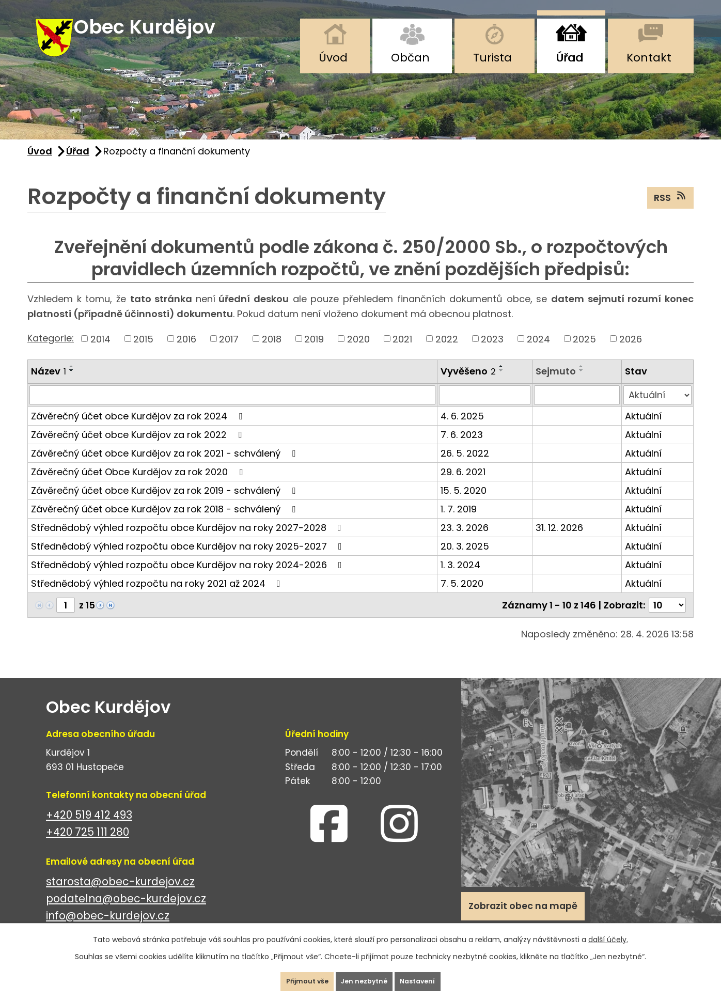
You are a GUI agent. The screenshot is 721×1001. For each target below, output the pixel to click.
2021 (402, 352)
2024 (538, 352)
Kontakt (648, 58)
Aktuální (643, 429)
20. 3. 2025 (465, 559)
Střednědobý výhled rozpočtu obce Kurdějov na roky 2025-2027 (188, 559)
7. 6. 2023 (462, 448)
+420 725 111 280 (87, 845)
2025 (584, 352)
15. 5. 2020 (464, 503)
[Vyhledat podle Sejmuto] (577, 408)
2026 (630, 352)
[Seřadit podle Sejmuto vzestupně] (581, 380)
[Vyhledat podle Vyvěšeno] (484, 408)
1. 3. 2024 (460, 578)
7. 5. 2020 (462, 596)
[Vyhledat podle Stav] (657, 408)
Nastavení (435, 977)
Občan (410, 58)
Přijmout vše (290, 977)
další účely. (608, 931)
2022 (446, 352)
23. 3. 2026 (465, 541)
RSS (670, 210)
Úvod (333, 58)
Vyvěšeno (468, 385)
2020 (358, 352)
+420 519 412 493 (89, 828)
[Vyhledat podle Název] (232, 408)
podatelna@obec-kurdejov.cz (126, 911)
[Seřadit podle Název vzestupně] (71, 380)
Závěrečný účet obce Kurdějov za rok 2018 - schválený (165, 522)
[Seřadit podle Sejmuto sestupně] (581, 384)
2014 (100, 352)
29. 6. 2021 (463, 485)
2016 (186, 352)
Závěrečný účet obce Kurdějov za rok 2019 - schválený (165, 503)
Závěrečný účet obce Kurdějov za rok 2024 (138, 429)
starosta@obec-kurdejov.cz (120, 894)
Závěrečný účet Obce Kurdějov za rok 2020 (139, 485)
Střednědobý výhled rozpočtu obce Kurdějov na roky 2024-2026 (188, 578)
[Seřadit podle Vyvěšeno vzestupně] (501, 380)
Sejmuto (556, 385)
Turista (492, 58)
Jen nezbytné (364, 977)
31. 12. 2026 (559, 541)
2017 (229, 352)
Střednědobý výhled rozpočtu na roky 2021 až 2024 (158, 596)
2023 (492, 352)
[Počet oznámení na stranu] (667, 618)
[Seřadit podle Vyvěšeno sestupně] (501, 384)
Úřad (569, 58)
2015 (143, 352)
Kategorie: (50, 351)
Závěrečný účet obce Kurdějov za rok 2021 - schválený (165, 466)
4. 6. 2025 (462, 429)
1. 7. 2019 (459, 522)
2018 (271, 352)
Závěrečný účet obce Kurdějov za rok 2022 (138, 448)
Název (48, 385)
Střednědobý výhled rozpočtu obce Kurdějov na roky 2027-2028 (188, 541)
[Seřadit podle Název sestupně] (71, 384)
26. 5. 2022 (465, 466)
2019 (314, 352)
